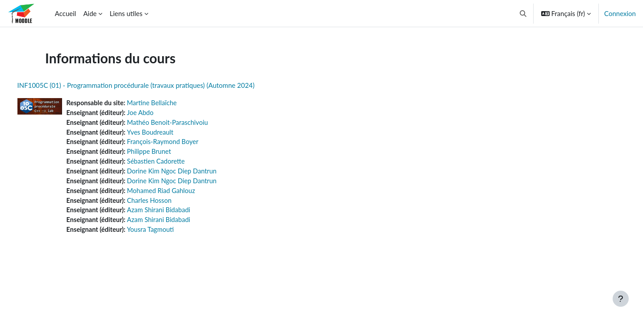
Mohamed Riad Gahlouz (181, 193)
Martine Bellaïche (171, 103)
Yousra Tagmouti (170, 234)
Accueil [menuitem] (65, 13)
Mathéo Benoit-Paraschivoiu (187, 123)
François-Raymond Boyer (182, 143)
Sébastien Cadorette (175, 163)
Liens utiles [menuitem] (125, 13)
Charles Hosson (169, 203)
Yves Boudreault (169, 133)
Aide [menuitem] (89, 13)
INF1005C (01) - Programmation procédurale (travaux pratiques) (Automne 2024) (152, 85)
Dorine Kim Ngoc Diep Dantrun (192, 173)
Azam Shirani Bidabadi (178, 214)
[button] (523, 13)
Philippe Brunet (168, 153)
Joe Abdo (159, 113)
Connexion (620, 13)
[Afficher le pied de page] (621, 299)
